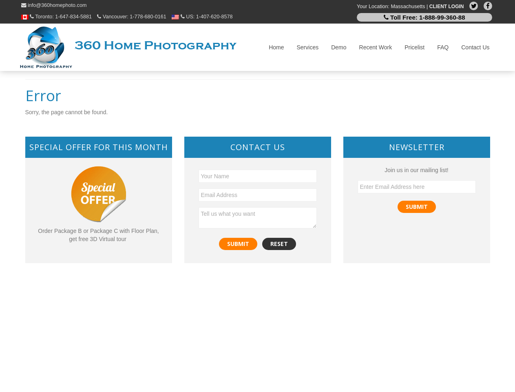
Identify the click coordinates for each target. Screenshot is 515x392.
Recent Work (375, 47)
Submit (417, 206)
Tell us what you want (258, 217)
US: (202, 17)
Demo (338, 47)
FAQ (443, 47)
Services (308, 47)
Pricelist (414, 47)
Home (276, 47)
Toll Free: (424, 17)
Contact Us (475, 47)
